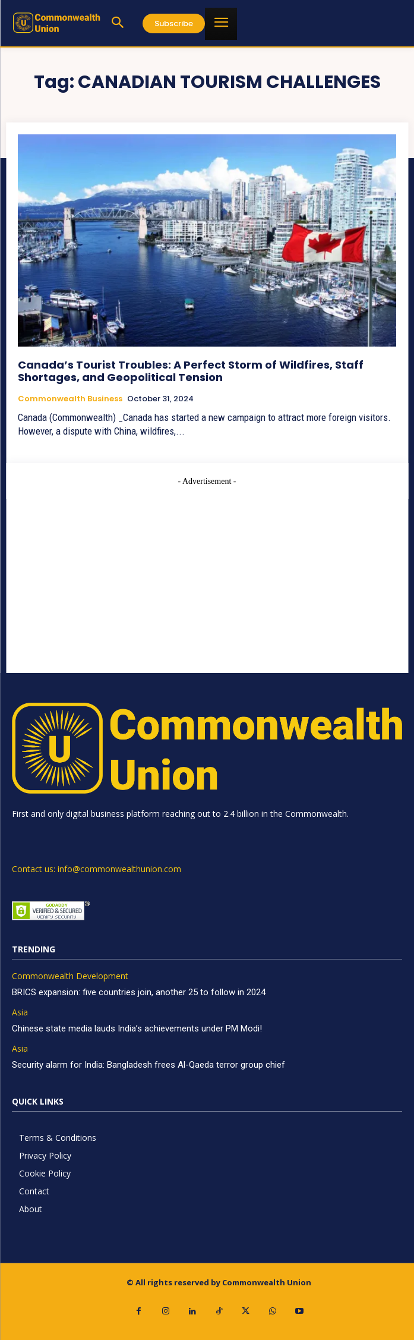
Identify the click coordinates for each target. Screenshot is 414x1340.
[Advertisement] (207, 570)
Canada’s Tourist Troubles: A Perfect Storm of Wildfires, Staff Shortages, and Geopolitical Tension (191, 371)
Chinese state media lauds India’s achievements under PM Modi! (138, 1028)
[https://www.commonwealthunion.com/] (56, 22)
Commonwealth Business (70, 399)
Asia (20, 1013)
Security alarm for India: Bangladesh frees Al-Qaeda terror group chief (148, 1064)
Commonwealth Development (70, 976)
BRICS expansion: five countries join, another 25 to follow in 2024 (139, 992)
